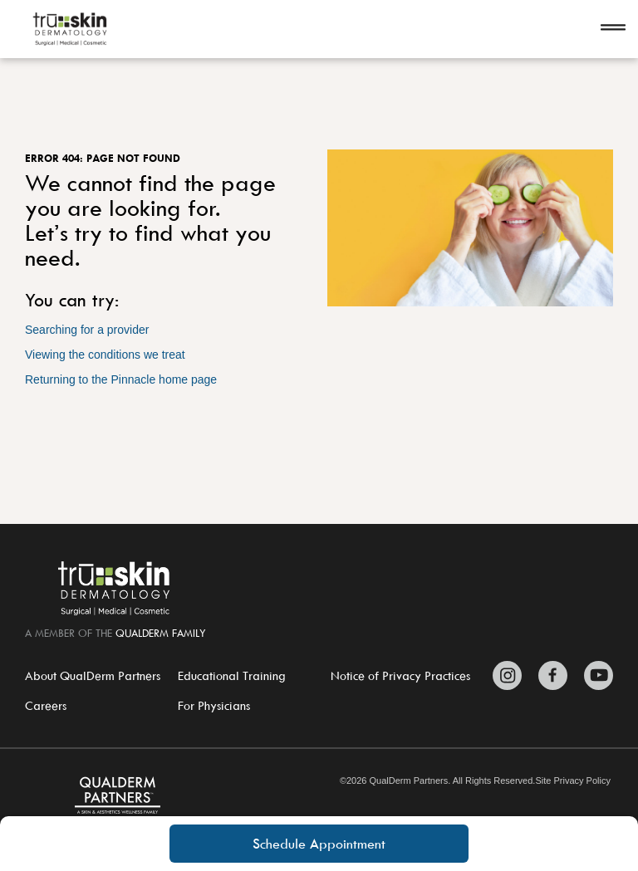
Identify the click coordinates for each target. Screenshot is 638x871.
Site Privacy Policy (572, 780)
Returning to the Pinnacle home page (121, 379)
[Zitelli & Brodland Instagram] (511, 675)
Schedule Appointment (319, 843)
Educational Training (232, 675)
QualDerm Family (160, 632)
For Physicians (214, 705)
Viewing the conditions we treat (105, 354)
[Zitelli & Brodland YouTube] (594, 675)
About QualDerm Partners (92, 675)
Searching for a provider (87, 329)
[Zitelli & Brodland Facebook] (553, 675)
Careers (45, 705)
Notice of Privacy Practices (400, 675)
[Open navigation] (613, 29)
